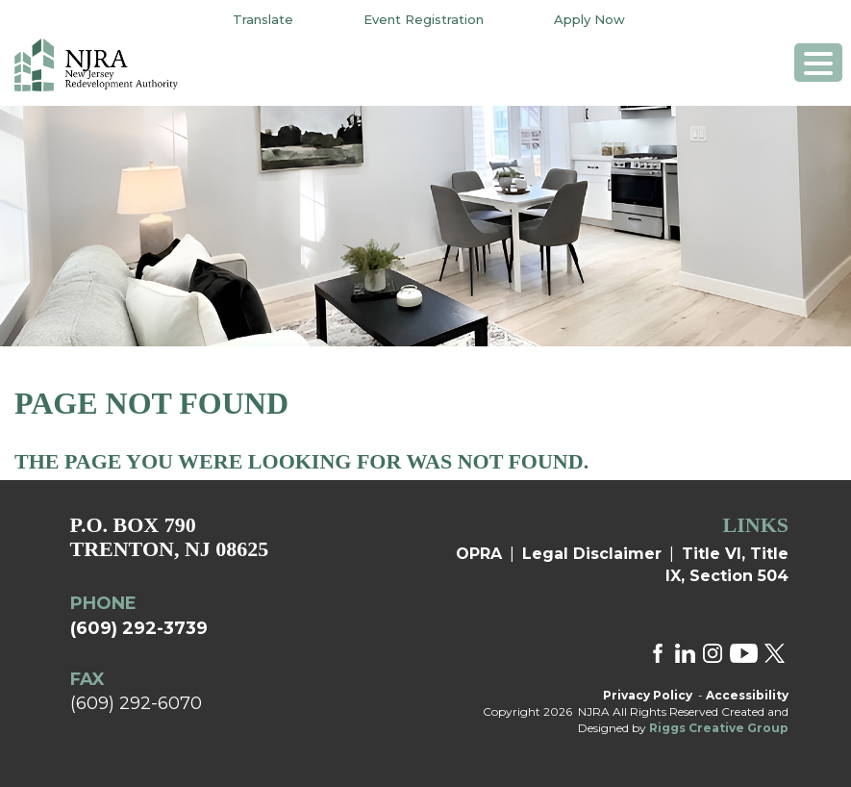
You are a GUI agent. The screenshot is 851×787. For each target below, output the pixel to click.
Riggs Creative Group (718, 728)
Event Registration (423, 19)
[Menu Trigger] (818, 62)
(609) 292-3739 (139, 628)
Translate (263, 19)
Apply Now (589, 19)
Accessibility (747, 695)
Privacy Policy (647, 695)
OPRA (479, 554)
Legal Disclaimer (592, 554)
